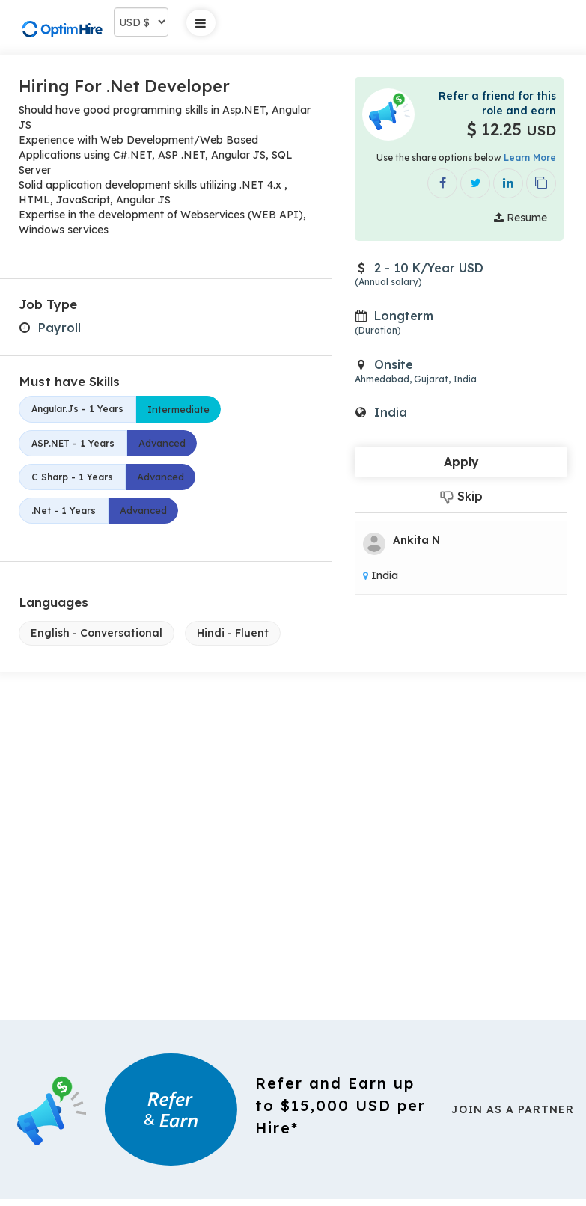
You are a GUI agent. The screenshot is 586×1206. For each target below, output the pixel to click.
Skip (461, 496)
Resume (520, 217)
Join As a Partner (512, 1109)
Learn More (530, 157)
